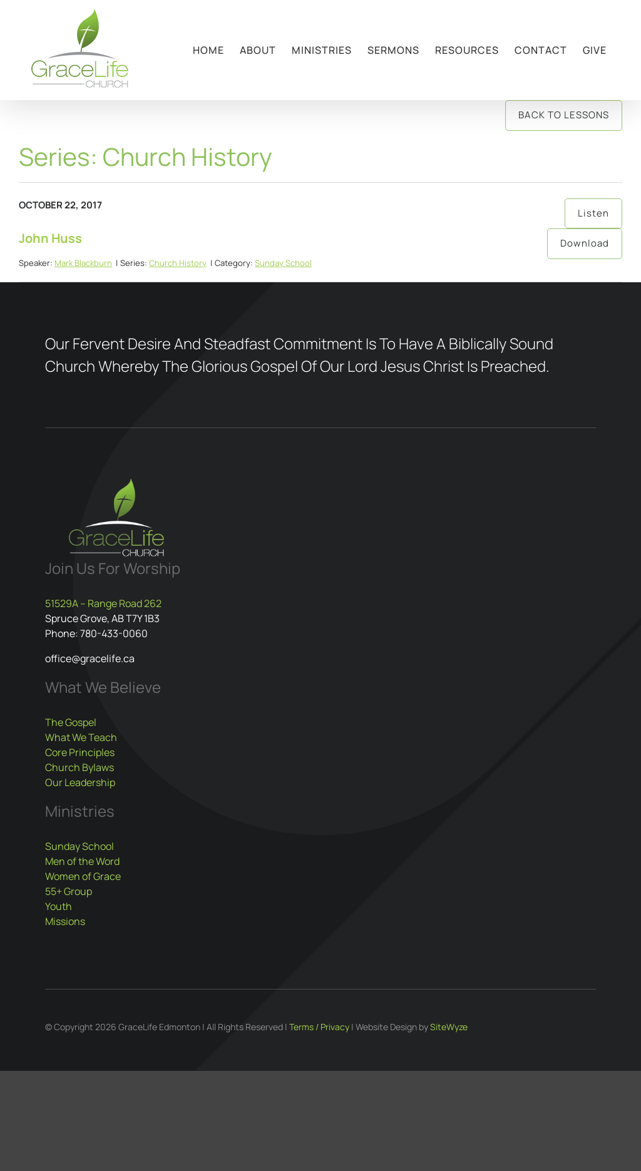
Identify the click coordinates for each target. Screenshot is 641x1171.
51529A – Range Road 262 (103, 603)
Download (584, 243)
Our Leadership (80, 782)
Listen (593, 213)
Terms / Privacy (319, 1027)
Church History (178, 262)
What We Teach (81, 737)
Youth (58, 906)
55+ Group (68, 891)
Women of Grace (83, 876)
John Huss (50, 238)
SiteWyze (449, 1027)
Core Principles (80, 752)
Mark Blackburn (83, 262)
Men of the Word (82, 861)
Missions (65, 921)
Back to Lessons (563, 114)
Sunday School (283, 262)
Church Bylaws (79, 767)
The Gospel (70, 722)
